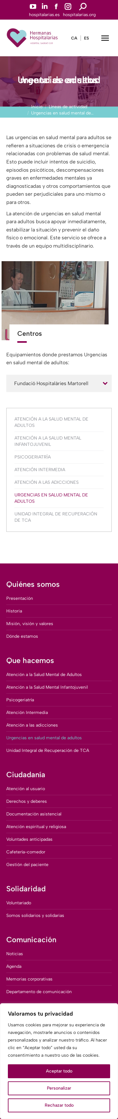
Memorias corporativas (29, 979)
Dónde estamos (22, 636)
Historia (14, 611)
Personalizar (59, 1088)
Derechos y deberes (26, 801)
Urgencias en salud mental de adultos (51, 498)
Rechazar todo (59, 1105)
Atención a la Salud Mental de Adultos (51, 422)
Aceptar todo (59, 1071)
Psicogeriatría (32, 457)
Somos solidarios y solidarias (35, 915)
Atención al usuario (25, 788)
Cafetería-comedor (25, 852)
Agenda (13, 966)
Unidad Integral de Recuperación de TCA (55, 517)
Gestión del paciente (27, 864)
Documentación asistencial (33, 814)
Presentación (19, 598)
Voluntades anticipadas (29, 839)
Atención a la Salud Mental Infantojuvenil (47, 441)
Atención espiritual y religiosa (36, 826)
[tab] (59, 383)
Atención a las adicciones (46, 482)
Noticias (14, 953)
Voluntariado (18, 903)
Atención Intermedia (39, 469)
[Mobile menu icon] (105, 38)
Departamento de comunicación (39, 991)
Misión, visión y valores (29, 623)
